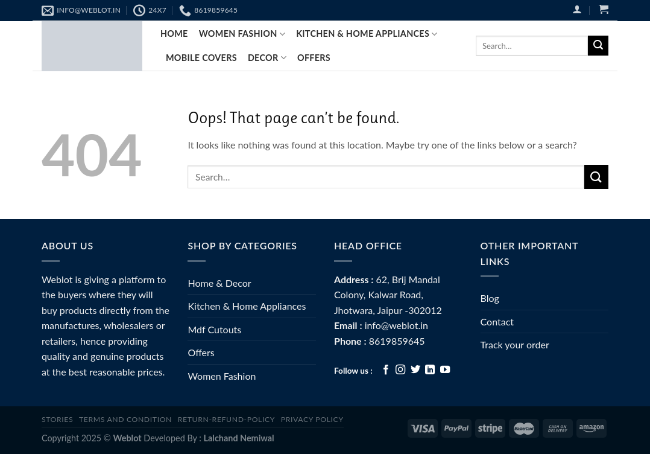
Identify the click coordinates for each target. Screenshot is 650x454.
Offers (313, 58)
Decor (267, 57)
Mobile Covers (201, 58)
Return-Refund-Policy (226, 419)
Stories (57, 419)
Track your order (515, 344)
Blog (490, 298)
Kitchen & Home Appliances (366, 34)
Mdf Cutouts (214, 329)
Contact (497, 321)
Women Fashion (222, 376)
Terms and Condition (125, 419)
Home (174, 33)
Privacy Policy (312, 419)
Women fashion (242, 34)
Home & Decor (219, 283)
